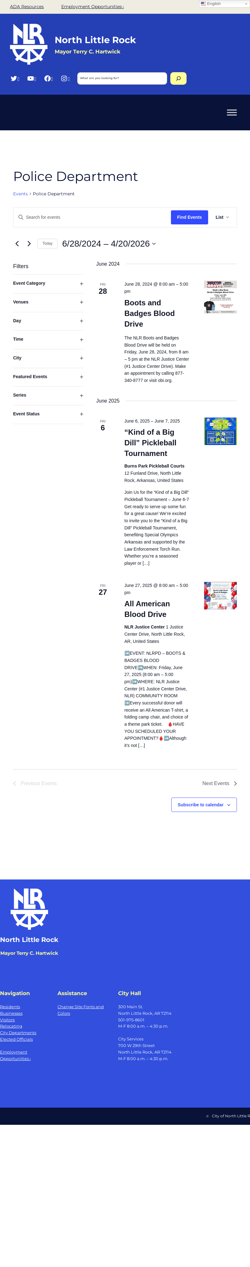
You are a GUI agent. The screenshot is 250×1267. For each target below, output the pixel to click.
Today (47, 243)
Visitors (7, 1019)
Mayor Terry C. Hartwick (29, 953)
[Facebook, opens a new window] (48, 78)
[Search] (178, 78)
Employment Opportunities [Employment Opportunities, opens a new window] (92, 6)
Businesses (11, 1013)
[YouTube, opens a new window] (32, 78)
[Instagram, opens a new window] (65, 78)
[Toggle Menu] (232, 112)
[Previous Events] (17, 244)
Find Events (189, 217)
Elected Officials (16, 1039)
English (211, 3)
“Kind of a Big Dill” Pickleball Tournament (150, 443)
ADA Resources (27, 6)
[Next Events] (29, 244)
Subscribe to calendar (200, 804)
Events (20, 194)
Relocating (11, 1026)
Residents (10, 1006)
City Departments (18, 1032)
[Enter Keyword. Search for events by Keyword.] (92, 217)
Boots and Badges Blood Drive (149, 313)
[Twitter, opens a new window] (15, 78)
